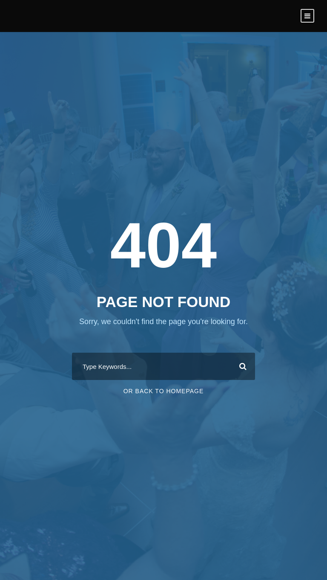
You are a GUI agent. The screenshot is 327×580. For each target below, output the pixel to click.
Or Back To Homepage (163, 391)
